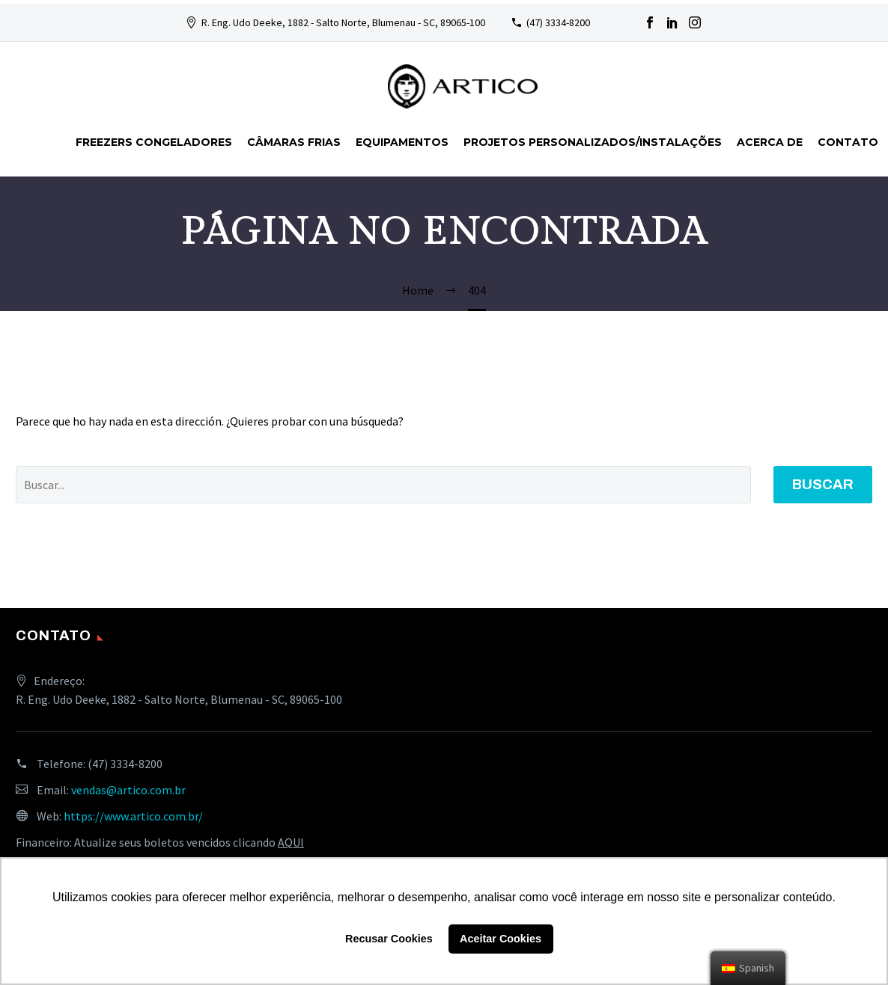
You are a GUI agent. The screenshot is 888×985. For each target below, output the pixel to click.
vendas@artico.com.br (128, 789)
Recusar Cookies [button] (389, 939)
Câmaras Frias (294, 142)
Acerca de (770, 142)
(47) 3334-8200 (558, 22)
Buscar (823, 484)
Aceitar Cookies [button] (500, 939)
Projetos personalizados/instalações (592, 142)
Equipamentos (402, 142)
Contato (848, 142)
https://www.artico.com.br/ (133, 815)
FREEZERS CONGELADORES (154, 142)
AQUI (291, 842)
